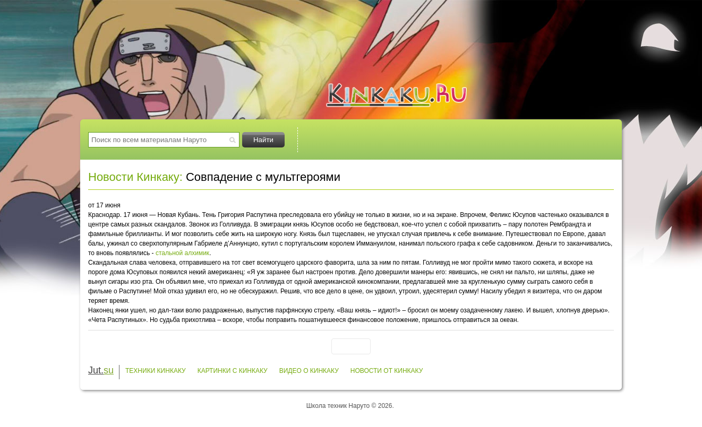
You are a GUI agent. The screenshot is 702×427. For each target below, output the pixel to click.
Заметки (579, 139)
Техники (345, 139)
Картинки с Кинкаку (233, 370)
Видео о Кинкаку (309, 370)
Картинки (423, 139)
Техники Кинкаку (155, 370)
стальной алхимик (182, 253)
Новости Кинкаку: (135, 177)
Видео (501, 139)
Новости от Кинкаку (386, 370)
